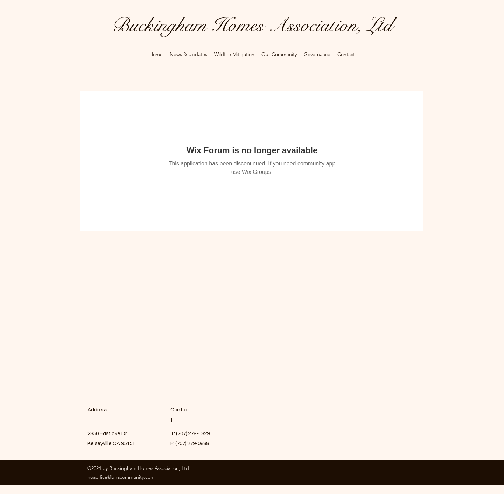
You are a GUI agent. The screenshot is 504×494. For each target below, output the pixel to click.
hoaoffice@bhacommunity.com (121, 477)
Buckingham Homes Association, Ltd (252, 25)
